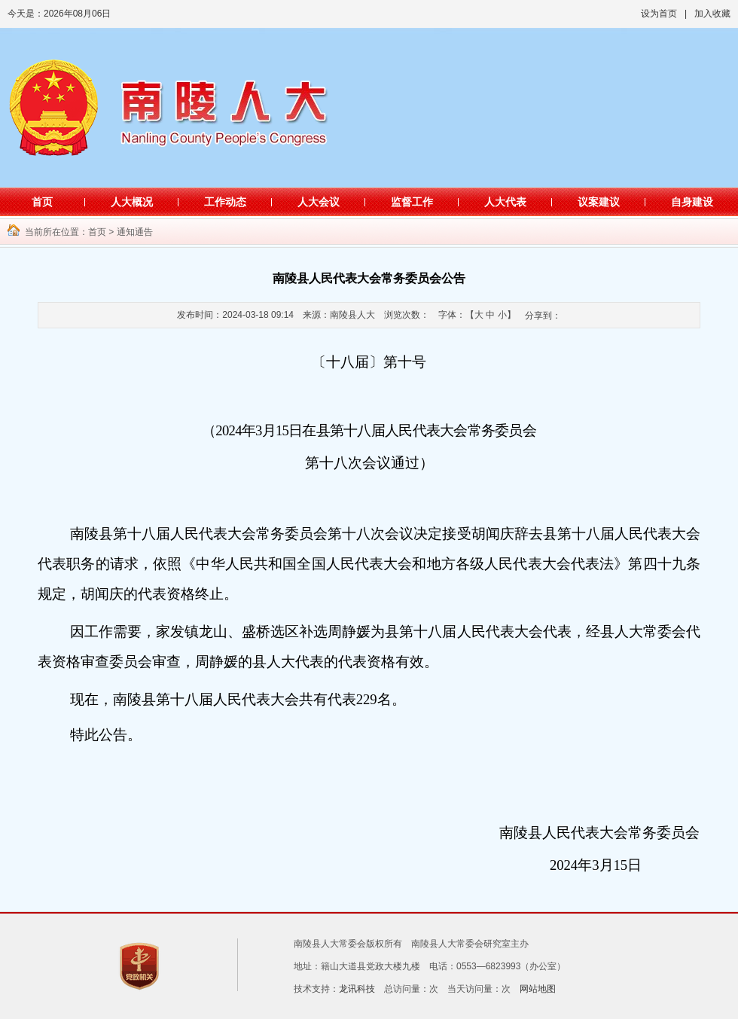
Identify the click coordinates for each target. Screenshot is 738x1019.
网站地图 (538, 989)
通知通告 (135, 232)
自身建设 (692, 202)
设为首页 (659, 13)
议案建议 (599, 202)
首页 (42, 202)
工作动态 (225, 202)
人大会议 (318, 202)
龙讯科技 (357, 989)
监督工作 (412, 202)
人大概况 (132, 202)
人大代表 (505, 202)
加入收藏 (712, 13)
